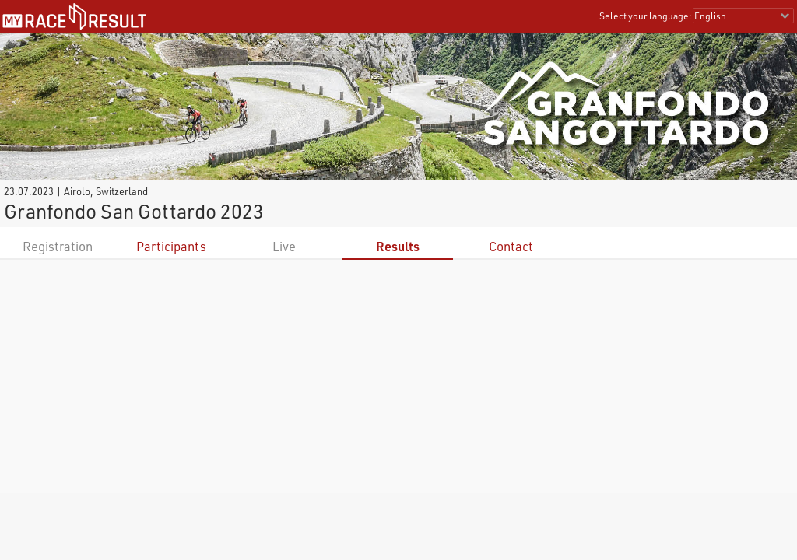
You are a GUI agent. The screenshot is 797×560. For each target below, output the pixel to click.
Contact (511, 246)
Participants (171, 246)
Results (398, 246)
